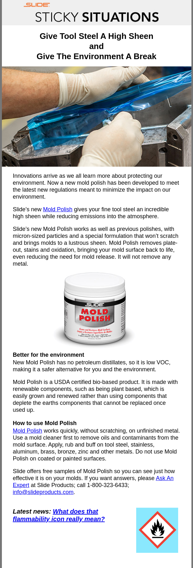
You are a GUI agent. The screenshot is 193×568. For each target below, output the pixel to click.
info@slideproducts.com (43, 492)
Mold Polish (57, 209)
